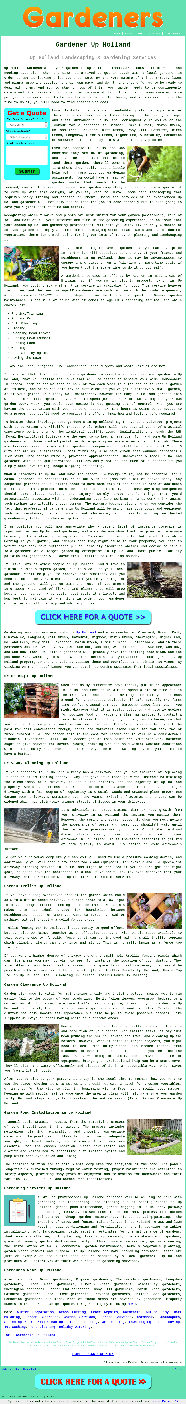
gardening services (120, 1261)
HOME (117, 33)
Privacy (179, 1369)
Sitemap (6, 1369)
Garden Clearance (41, 1317)
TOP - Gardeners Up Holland (29, 1335)
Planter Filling (83, 1322)
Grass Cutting (72, 1312)
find (19, 1279)
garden (72, 68)
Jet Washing (113, 1322)
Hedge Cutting (31, 1369)
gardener (89, 374)
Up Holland (86, 632)
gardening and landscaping (63, 1202)
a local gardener (158, 73)
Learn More (160, 1401)
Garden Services (79, 1317)
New (17, 1369)
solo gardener (17, 551)
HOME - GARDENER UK (93, 1354)
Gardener (145, 1317)
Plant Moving (168, 1322)
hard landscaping (144, 1227)
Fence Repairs (104, 1312)
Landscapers (169, 1317)
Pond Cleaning (50, 1322)
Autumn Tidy (157, 1312)
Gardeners (132, 1312)
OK (176, 1401)
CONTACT (154, 33)
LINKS (128, 33)
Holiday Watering (74, 1327)
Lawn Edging (140, 1322)
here (132, 1304)
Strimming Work (18, 1322)
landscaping (160, 192)
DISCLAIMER (172, 33)
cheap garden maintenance (91, 1217)
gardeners (76, 422)
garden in (167, 374)
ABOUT (141, 33)
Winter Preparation (35, 1312)
